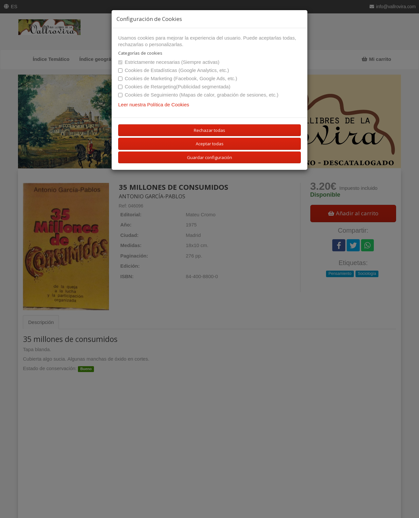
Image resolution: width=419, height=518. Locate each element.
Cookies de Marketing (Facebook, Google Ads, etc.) (177, 78)
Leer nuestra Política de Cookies (153, 104)
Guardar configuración (209, 157)
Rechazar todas (209, 130)
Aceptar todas (210, 144)
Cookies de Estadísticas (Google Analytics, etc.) (173, 70)
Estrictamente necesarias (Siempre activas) (168, 62)
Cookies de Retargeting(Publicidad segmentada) (174, 86)
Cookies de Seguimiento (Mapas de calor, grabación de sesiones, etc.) (198, 95)
